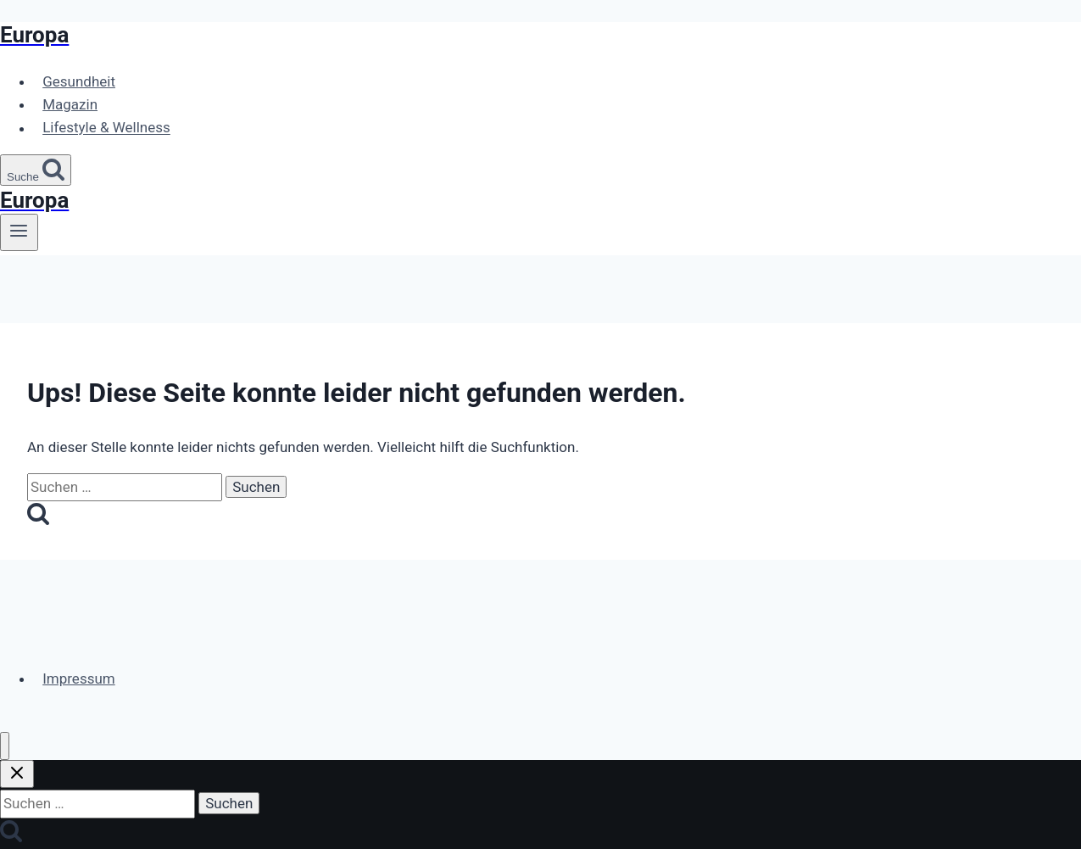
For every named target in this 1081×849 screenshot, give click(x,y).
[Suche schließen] (17, 774)
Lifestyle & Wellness (106, 128)
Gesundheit (78, 81)
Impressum (78, 678)
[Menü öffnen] (19, 232)
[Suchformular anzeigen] (35, 170)
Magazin (70, 104)
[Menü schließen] (4, 746)
